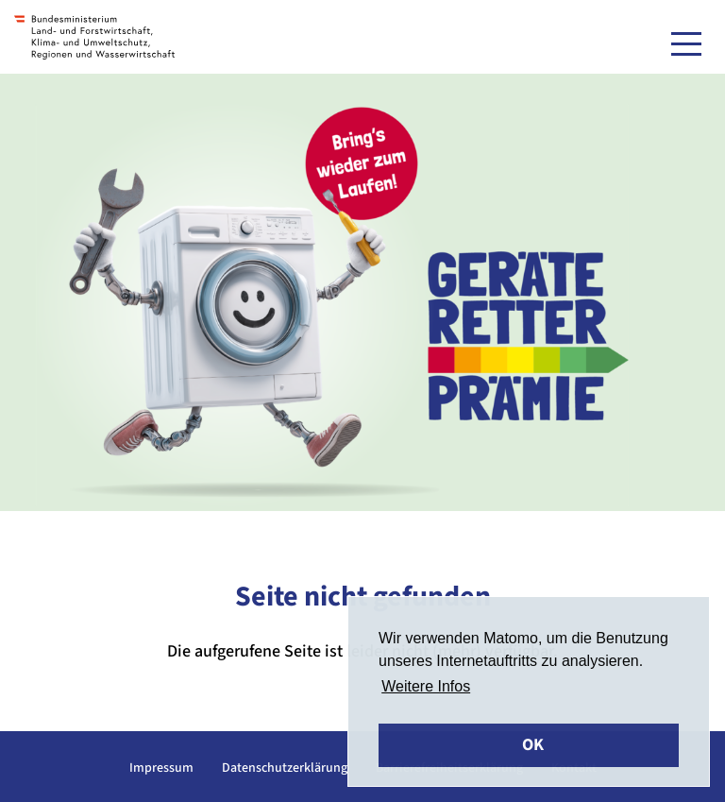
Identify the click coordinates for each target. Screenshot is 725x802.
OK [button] (533, 745)
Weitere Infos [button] (425, 686)
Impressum (161, 768)
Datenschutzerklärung (284, 768)
